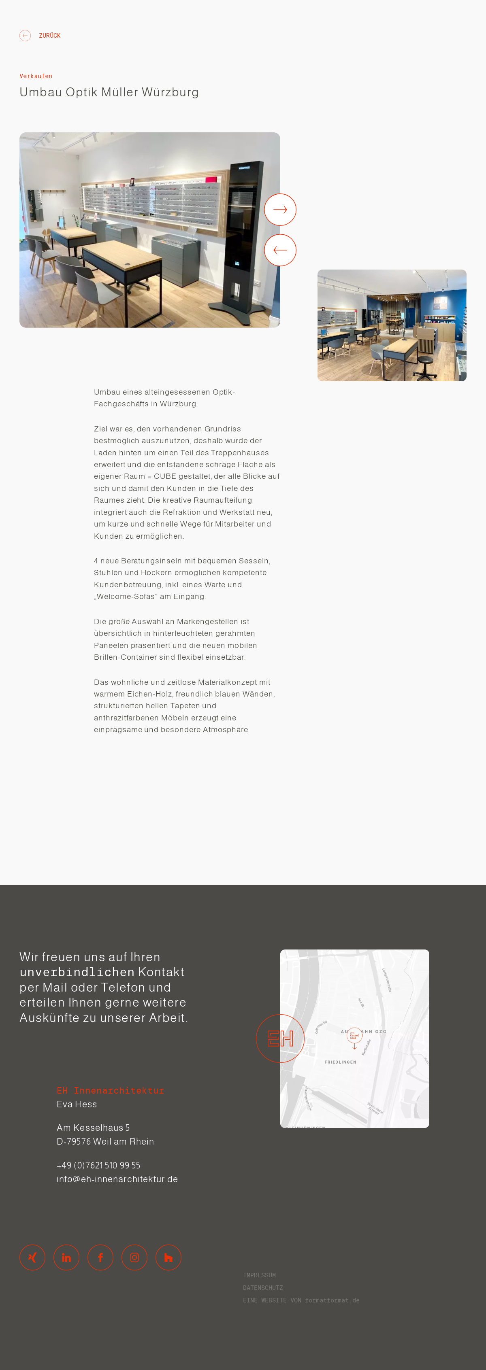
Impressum (259, 1275)
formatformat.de (332, 1300)
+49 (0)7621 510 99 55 (99, 1165)
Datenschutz (263, 1287)
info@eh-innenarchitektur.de (117, 1179)
